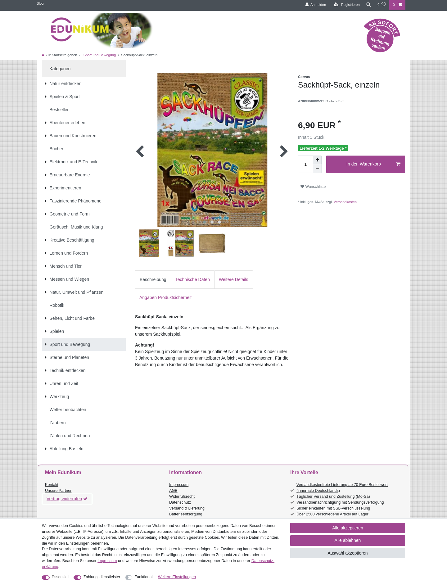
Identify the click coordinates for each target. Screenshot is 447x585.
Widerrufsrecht (182, 496)
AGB (173, 490)
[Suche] (368, 5)
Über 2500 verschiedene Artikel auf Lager (332, 514)
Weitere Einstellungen (177, 577)
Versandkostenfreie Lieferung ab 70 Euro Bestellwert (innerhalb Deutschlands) (342, 488)
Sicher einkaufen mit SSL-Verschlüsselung (333, 508)
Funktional (143, 577)
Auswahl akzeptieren (347, 553)
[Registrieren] (345, 5)
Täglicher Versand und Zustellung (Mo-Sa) (333, 496)
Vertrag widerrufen (67, 499)
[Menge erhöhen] (317, 160)
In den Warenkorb (373, 164)
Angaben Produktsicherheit (165, 297)
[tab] (153, 279)
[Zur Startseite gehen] (59, 55)
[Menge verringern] (317, 168)
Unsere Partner (58, 490)
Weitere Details (233, 279)
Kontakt (51, 485)
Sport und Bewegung (99, 55)
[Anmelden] (314, 5)
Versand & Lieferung (187, 508)
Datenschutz (180, 502)
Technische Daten (192, 279)
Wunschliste (313, 186)
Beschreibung (153, 279)
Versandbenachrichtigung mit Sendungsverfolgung (340, 502)
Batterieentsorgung (185, 514)
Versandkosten (345, 202)
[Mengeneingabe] (305, 164)
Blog (40, 3)
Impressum (178, 485)
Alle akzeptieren (347, 527)
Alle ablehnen (348, 540)
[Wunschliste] (381, 5)
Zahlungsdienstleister (102, 577)
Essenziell (61, 577)
